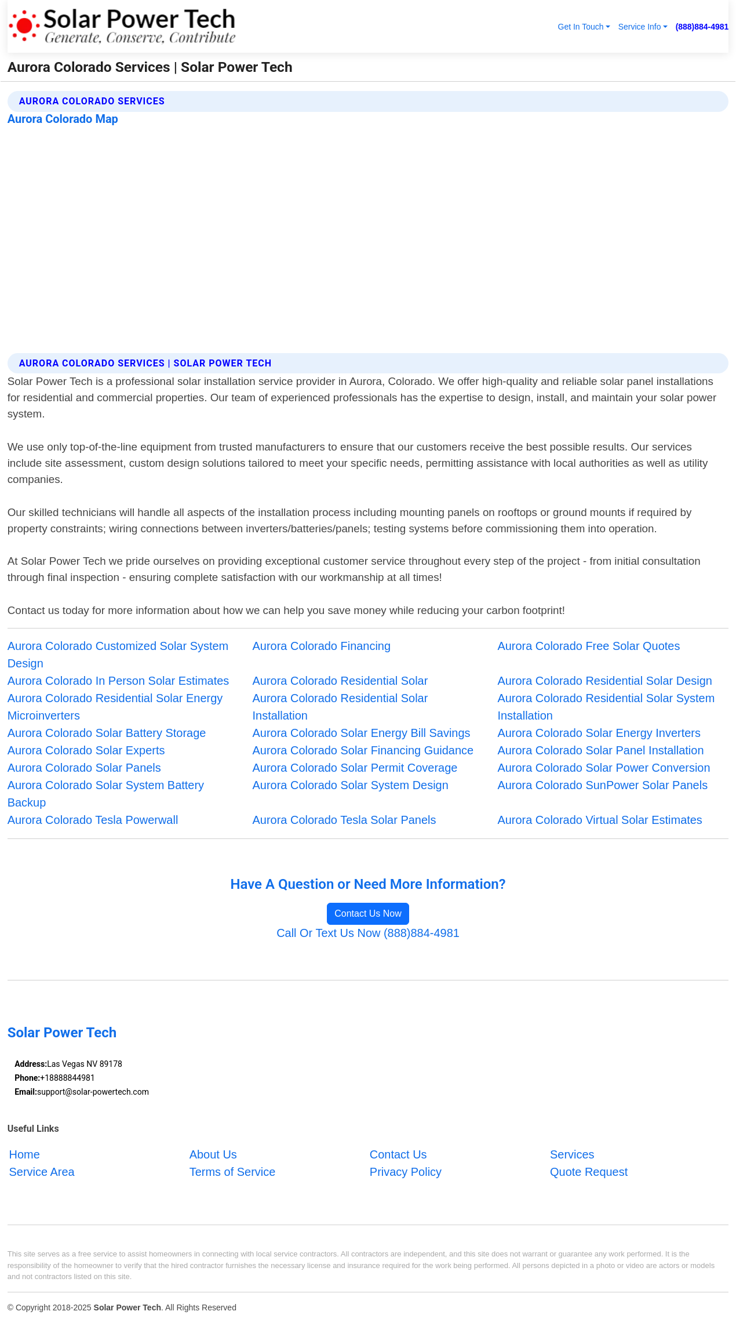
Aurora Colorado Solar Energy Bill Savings (362, 733)
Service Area (42, 1171)
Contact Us (398, 1154)
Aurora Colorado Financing (322, 646)
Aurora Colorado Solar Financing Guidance (363, 750)
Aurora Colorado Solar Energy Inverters (598, 733)
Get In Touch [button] (581, 26)
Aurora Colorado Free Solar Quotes (588, 646)
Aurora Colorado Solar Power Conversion (603, 767)
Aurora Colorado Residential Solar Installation (340, 707)
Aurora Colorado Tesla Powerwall (93, 819)
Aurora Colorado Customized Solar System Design (118, 655)
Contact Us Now (368, 913)
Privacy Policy (406, 1171)
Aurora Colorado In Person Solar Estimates (118, 680)
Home (24, 1154)
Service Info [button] (639, 26)
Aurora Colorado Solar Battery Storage (107, 733)
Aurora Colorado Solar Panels (84, 767)
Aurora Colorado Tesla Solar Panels (344, 819)
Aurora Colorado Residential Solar (340, 680)
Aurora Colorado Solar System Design (351, 785)
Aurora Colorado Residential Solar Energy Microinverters (115, 707)
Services (572, 1154)
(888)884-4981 (702, 26)
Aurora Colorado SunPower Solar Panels (602, 785)
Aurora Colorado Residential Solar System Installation (606, 707)
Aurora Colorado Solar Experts (86, 750)
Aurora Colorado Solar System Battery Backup (106, 794)
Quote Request (589, 1171)
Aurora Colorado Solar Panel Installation (600, 750)
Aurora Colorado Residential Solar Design (604, 680)
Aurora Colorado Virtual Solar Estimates (599, 819)
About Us (213, 1154)
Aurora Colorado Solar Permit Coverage (355, 767)
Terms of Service (233, 1171)
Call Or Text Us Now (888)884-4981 (368, 933)
